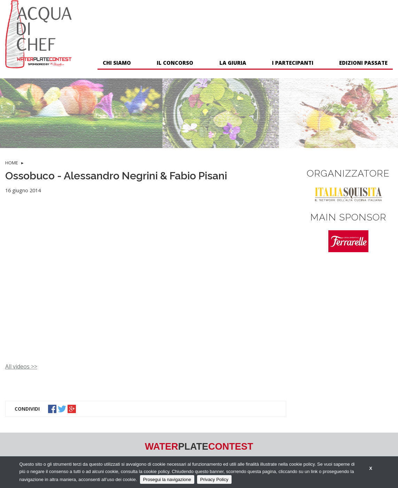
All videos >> (21, 366)
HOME (11, 163)
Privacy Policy (214, 479)
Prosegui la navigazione (167, 479)
